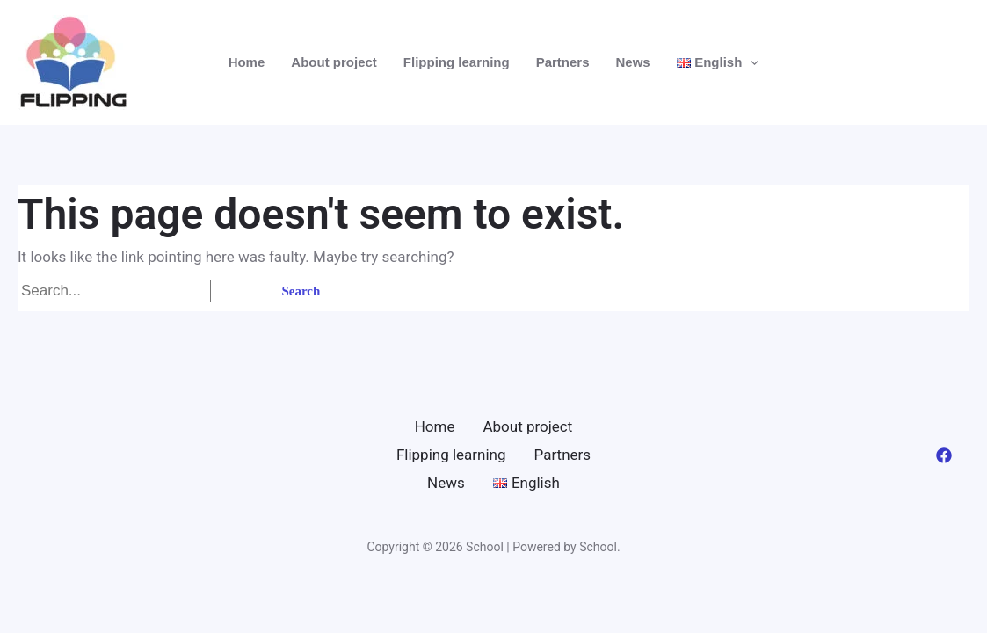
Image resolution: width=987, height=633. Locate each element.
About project (334, 62)
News (633, 62)
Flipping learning (456, 62)
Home (247, 62)
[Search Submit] (235, 291)
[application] (750, 62)
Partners (563, 62)
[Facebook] (944, 455)
